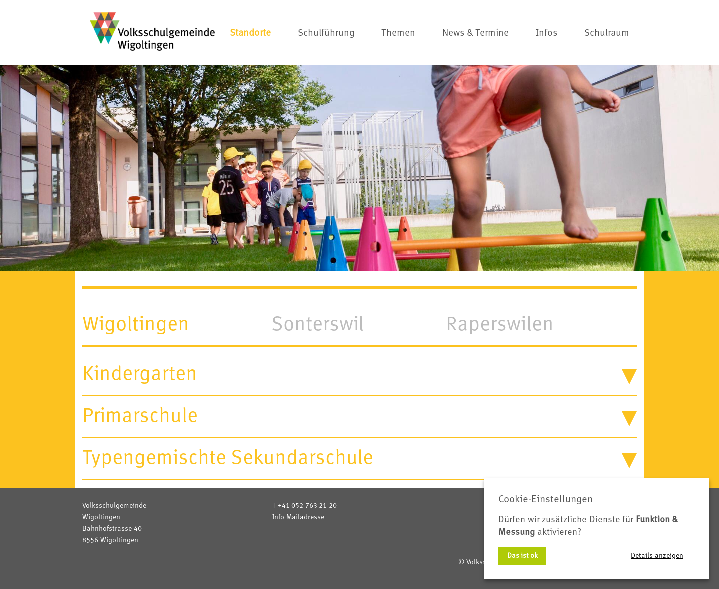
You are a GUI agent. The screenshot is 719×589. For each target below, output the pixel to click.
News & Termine (475, 33)
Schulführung (326, 33)
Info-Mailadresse (298, 517)
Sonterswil (317, 325)
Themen (398, 33)
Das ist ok (522, 555)
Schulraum (606, 33)
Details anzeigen (657, 555)
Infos (546, 33)
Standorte (250, 33)
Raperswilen (500, 325)
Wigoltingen (135, 325)
